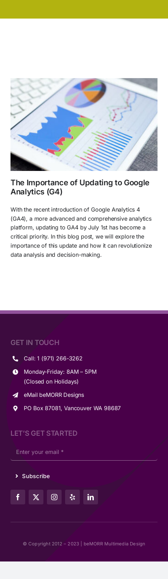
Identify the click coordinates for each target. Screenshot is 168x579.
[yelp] (72, 497)
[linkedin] (90, 497)
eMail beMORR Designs (54, 394)
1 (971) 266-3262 (59, 358)
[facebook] (17, 497)
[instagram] (54, 497)
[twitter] (36, 497)
